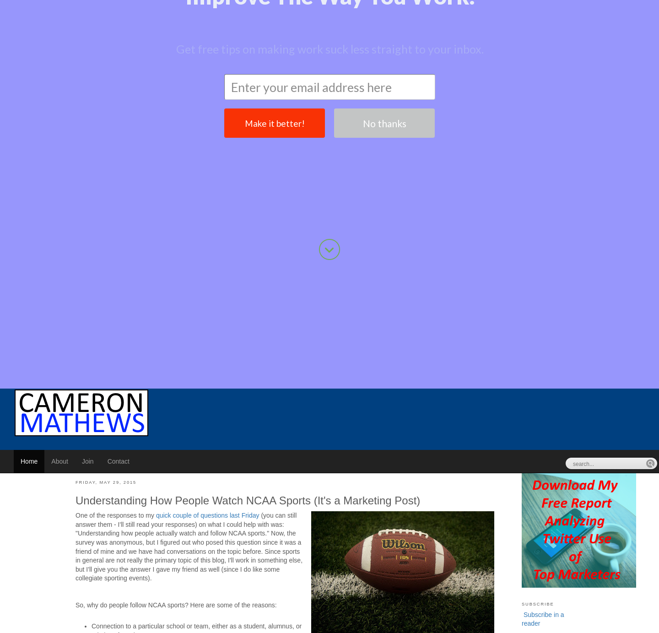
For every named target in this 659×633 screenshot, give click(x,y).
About (59, 266)
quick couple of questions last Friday (207, 320)
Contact (119, 266)
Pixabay (168, 606)
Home (29, 266)
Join (88, 266)
